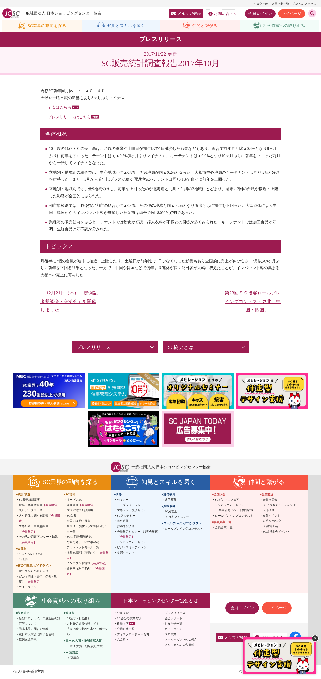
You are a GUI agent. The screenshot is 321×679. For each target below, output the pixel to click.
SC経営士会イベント (276, 531)
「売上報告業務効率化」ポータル (87, 631)
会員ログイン (260, 14)
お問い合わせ (222, 14)
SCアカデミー (126, 516)
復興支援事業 (28, 639)
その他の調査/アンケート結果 (38, 539)
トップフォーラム (128, 505)
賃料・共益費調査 (39, 505)
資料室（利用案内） (86, 571)
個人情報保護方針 (29, 671)
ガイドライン (28, 587)
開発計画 (81, 505)
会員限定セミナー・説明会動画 (137, 534)
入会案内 (123, 639)
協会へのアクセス (304, 4)
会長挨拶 (123, 613)
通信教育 (170, 500)
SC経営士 (171, 511)
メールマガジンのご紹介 (181, 639)
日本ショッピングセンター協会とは (160, 600)
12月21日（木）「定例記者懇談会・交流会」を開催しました (69, 302)
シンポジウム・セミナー (133, 542)
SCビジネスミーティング (279, 505)
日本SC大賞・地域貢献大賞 (85, 646)
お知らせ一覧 (173, 624)
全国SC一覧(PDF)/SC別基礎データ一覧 (88, 529)
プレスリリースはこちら (69, 117)
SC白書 (71, 516)
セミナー (123, 500)
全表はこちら (59, 107)
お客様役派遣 (126, 526)
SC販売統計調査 (29, 500)
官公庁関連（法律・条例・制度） (38, 579)
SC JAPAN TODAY (31, 554)
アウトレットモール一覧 (83, 547)
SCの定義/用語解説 (79, 537)
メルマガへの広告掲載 (179, 645)
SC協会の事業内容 (129, 618)
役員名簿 (123, 624)
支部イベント (126, 553)
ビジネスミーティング (131, 547)
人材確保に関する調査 (39, 518)
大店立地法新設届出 (80, 510)
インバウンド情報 (87, 563)
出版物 (23, 559)
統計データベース (30, 510)
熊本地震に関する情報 (33, 629)
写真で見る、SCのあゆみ (83, 542)
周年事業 (170, 634)
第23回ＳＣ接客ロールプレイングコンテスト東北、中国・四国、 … (253, 302)
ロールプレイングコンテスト (184, 529)
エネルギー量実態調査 (33, 529)
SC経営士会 (270, 526)
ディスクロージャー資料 (133, 634)
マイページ (291, 14)
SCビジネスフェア (227, 500)
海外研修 (123, 521)
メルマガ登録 (186, 14)
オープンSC (74, 500)
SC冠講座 (73, 658)
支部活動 (268, 510)
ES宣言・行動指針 (79, 618)
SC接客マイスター (177, 517)
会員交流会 (270, 500)
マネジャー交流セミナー (133, 510)
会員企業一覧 (280, 4)
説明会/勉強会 (272, 521)
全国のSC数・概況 (79, 521)
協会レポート (173, 618)
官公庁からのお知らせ (33, 571)
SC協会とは (260, 4)
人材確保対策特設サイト (83, 624)
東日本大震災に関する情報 (36, 634)
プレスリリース (175, 613)
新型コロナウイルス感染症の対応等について (39, 621)
